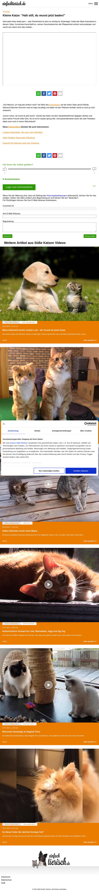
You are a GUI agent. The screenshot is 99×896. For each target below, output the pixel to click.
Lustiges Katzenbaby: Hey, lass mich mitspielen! (23, 132)
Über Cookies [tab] (86, 431)
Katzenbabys (54, 105)
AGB (3, 883)
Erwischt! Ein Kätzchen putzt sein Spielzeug (21, 143)
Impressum (5, 877)
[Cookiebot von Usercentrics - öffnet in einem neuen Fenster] (86, 424)
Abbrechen (7, 236)
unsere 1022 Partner (19, 443)
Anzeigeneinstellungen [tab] (61, 431)
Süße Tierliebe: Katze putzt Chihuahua (19, 138)
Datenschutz (6, 880)
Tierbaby (6, 12)
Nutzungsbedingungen (57, 195)
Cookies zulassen (80, 471)
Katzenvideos (14, 127)
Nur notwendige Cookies (49, 471)
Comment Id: (8, 206)
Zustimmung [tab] (13, 431)
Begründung (8, 221)
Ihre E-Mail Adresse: (12, 213)
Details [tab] (37, 431)
